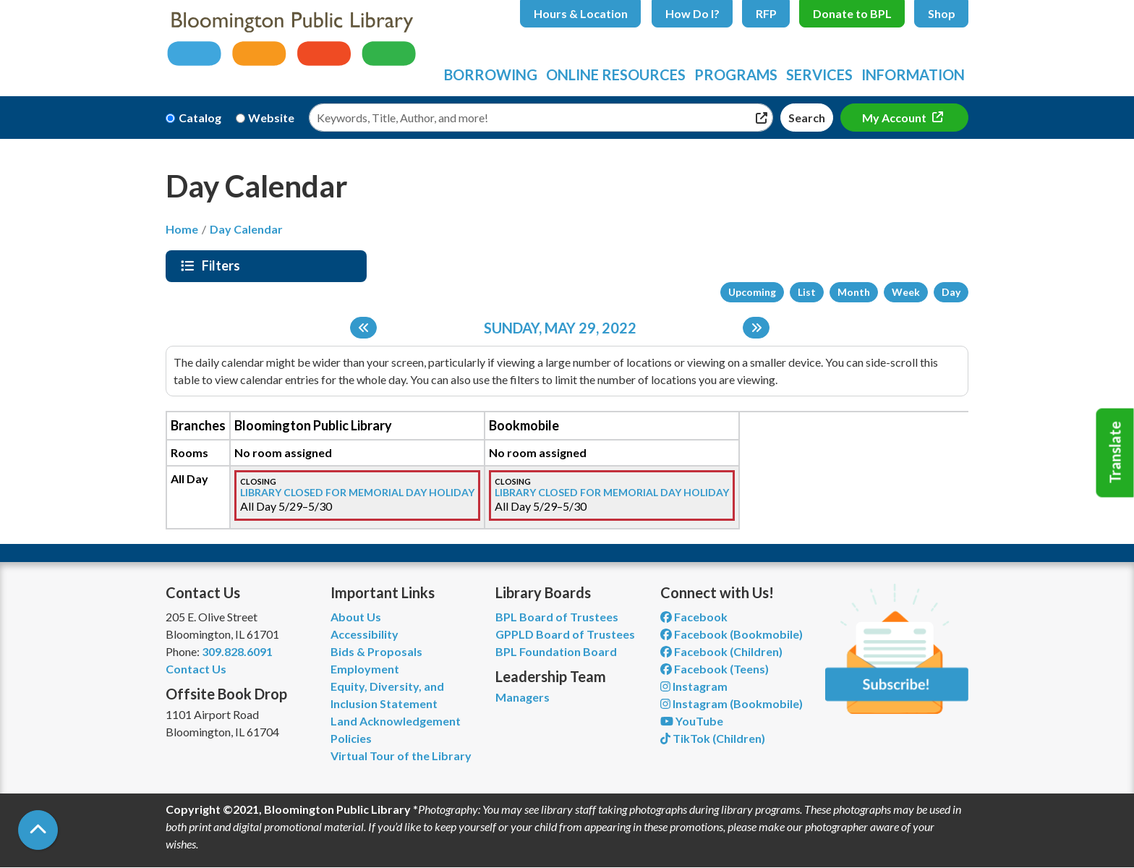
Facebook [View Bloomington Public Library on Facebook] (694, 617)
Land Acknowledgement (396, 721)
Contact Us (196, 669)
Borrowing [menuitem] (490, 74)
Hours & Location (581, 13)
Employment (365, 669)
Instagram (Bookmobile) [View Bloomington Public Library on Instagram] (731, 703)
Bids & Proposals (376, 651)
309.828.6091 (237, 651)
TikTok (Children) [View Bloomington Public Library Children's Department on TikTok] (712, 738)
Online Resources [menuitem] (616, 74)
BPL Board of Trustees (556, 617)
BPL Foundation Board (556, 651)
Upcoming (752, 292)
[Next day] (756, 328)
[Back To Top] (38, 830)
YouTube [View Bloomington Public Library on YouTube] (691, 721)
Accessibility (364, 634)
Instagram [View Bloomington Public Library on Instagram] (694, 686)
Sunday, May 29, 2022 (560, 327)
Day (951, 292)
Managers (522, 697)
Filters (223, 265)
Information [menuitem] (913, 74)
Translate (1115, 453)
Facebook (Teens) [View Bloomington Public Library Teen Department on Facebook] (714, 669)
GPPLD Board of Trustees (565, 634)
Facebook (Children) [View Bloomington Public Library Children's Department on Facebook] (721, 651)
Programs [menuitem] (735, 74)
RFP (766, 13)
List (807, 292)
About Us (356, 617)
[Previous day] (363, 328)
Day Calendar (246, 229)
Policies (351, 738)
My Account (895, 117)
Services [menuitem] (819, 74)
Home (182, 229)
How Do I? (692, 13)
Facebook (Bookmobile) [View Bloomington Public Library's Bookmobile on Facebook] (731, 634)
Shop (941, 13)
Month (853, 292)
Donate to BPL (852, 13)
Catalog (200, 117)
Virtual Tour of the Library (401, 755)
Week (906, 292)
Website (271, 117)
